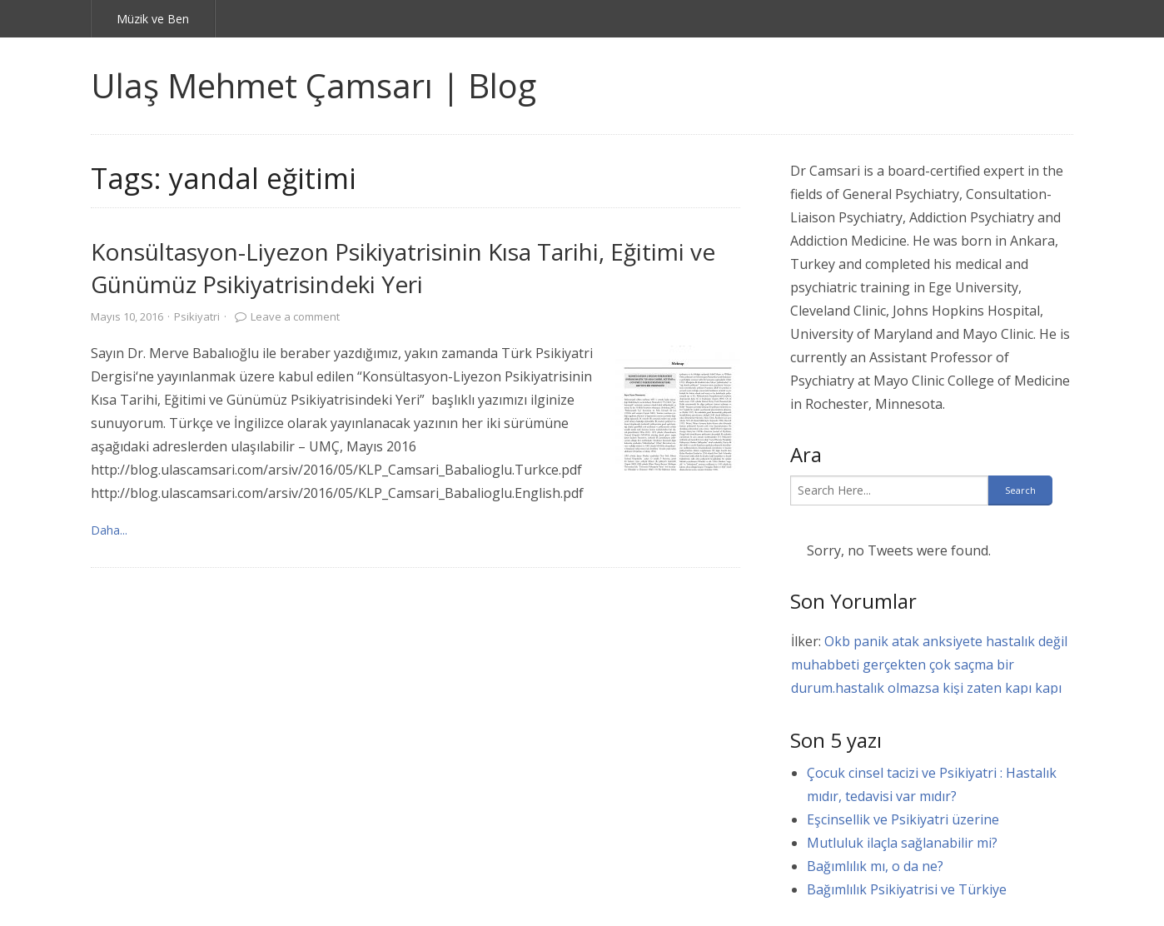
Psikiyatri (197, 316)
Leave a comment (295, 316)
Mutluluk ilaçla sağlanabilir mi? (902, 843)
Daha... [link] (109, 530)
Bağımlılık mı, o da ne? (875, 866)
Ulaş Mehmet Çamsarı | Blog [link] (313, 85)
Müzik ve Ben (153, 19)
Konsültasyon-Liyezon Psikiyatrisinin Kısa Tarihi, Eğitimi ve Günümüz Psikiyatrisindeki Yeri (403, 268)
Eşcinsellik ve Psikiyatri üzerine (903, 819)
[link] (677, 408)
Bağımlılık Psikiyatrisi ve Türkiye (907, 889)
